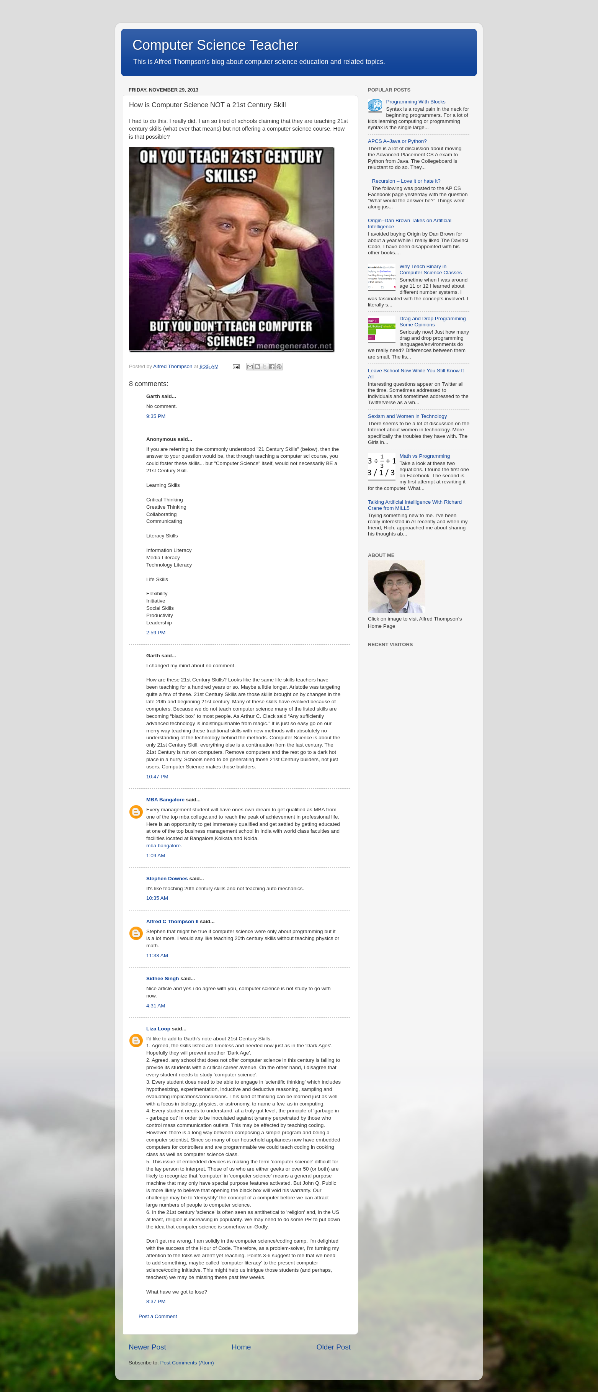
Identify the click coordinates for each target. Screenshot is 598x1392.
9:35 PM (155, 416)
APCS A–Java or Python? (397, 141)
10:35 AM (157, 898)
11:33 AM (157, 955)
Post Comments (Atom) (187, 1363)
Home (241, 1347)
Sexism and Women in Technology (407, 416)
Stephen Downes (167, 878)
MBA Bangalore (165, 799)
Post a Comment (158, 1316)
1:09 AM (155, 855)
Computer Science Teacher (215, 45)
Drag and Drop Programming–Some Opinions (434, 322)
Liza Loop (158, 1029)
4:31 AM (155, 1006)
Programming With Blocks (415, 102)
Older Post (334, 1347)
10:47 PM (157, 777)
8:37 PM (155, 1301)
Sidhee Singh (162, 978)
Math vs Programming (424, 456)
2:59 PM (155, 632)
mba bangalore (163, 845)
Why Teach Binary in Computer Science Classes (430, 269)
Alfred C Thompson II (172, 921)
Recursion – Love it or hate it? (406, 181)
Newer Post (147, 1347)
